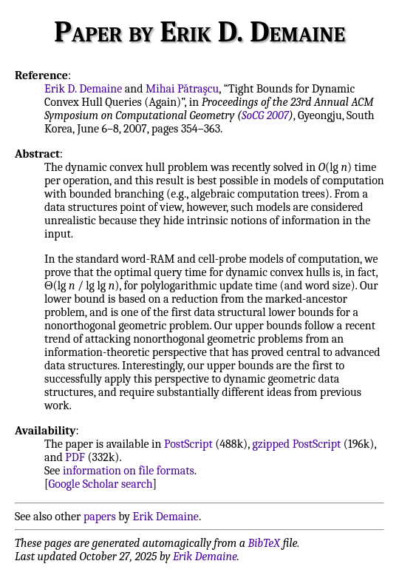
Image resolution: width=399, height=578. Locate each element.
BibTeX (264, 543)
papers (99, 516)
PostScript (188, 444)
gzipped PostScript (296, 444)
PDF (75, 457)
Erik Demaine (166, 516)
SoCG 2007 (265, 115)
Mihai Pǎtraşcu (182, 88)
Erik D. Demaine (83, 88)
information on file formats (128, 470)
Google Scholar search (101, 484)
